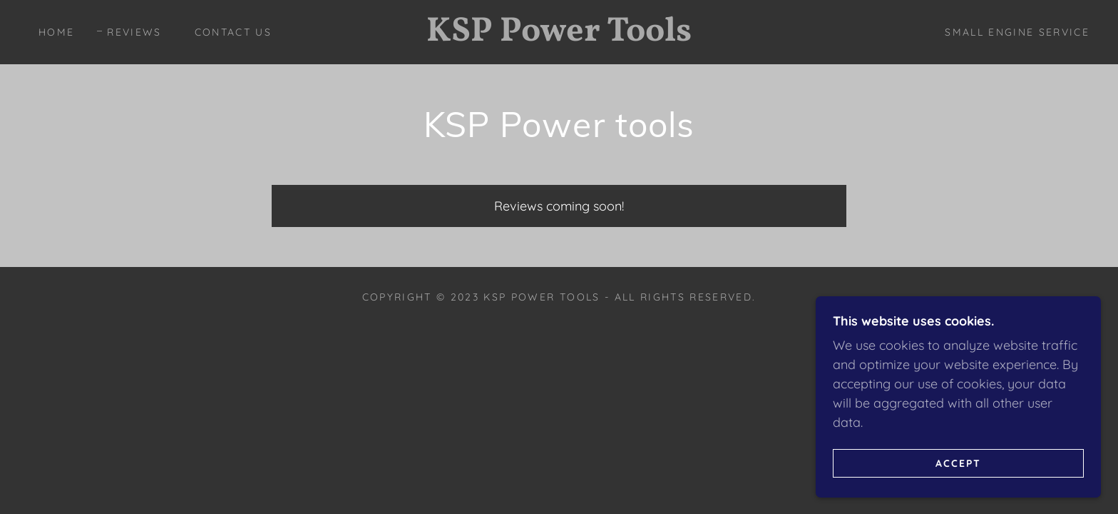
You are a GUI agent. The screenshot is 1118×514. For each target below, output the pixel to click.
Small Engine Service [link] (1017, 32)
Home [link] (56, 32)
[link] (559, 36)
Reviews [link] (134, 32)
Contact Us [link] (233, 32)
